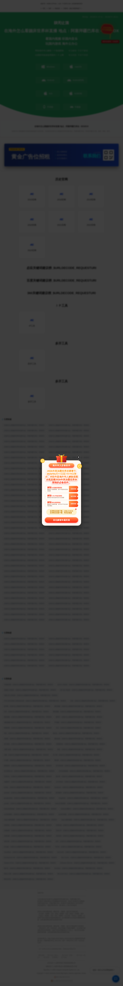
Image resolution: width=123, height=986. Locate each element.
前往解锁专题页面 (61, 520)
